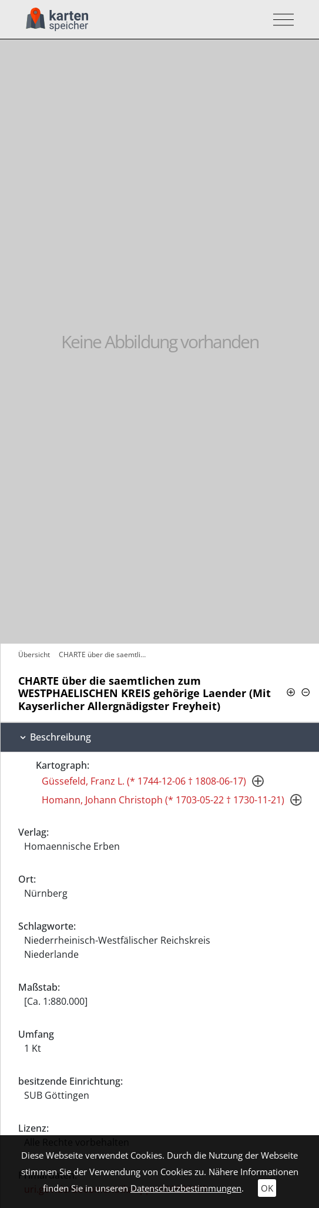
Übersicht (34, 654)
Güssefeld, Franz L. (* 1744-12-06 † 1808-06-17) (144, 781)
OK (267, 1188)
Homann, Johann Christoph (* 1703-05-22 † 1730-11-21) (163, 799)
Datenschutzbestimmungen (185, 1188)
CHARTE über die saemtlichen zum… (105, 654)
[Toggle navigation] (280, 19)
